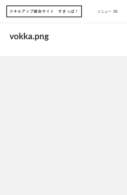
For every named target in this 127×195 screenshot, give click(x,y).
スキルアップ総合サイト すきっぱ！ (44, 11)
